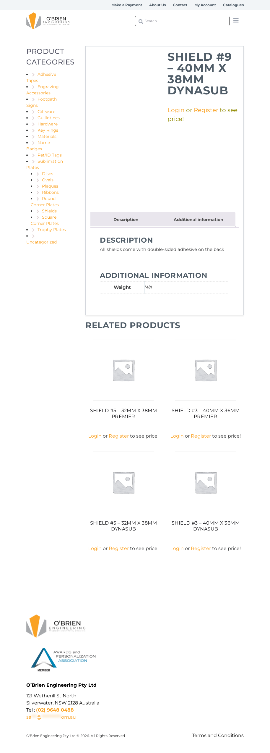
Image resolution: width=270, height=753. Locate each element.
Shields (49, 211)
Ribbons (50, 192)
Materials (47, 136)
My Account (205, 5)
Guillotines (49, 117)
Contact (180, 5)
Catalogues (233, 5)
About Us (157, 5)
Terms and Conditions (218, 735)
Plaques (50, 186)
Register (206, 110)
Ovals (47, 180)
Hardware (48, 124)
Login (176, 110)
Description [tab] (126, 219)
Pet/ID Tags (50, 155)
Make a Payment (126, 5)
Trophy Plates (52, 229)
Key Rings (48, 130)
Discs (47, 173)
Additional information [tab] (198, 219)
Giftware (46, 111)
